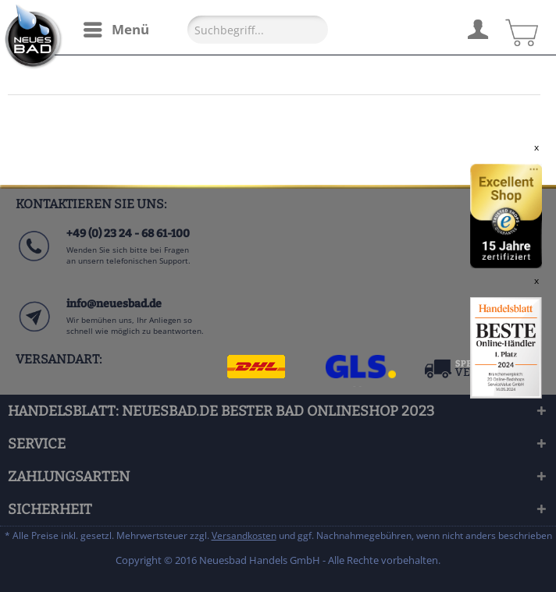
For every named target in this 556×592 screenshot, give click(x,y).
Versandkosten (244, 535)
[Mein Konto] (477, 27)
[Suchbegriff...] (257, 30)
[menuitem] (115, 29)
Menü (116, 27)
